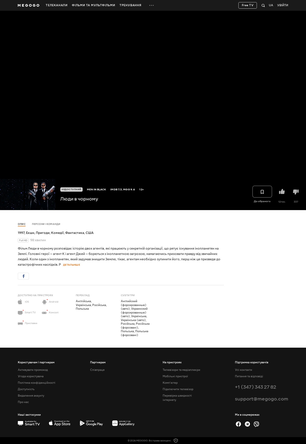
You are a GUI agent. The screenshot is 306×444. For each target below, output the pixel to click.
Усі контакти (243, 370)
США (90, 233)
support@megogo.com (261, 399)
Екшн (30, 233)
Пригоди (43, 233)
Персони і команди (46, 224)
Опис (22, 224)
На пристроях (172, 362)
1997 (21, 233)
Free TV (248, 5)
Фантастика (74, 233)
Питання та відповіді (249, 376)
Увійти (282, 5)
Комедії (57, 233)
